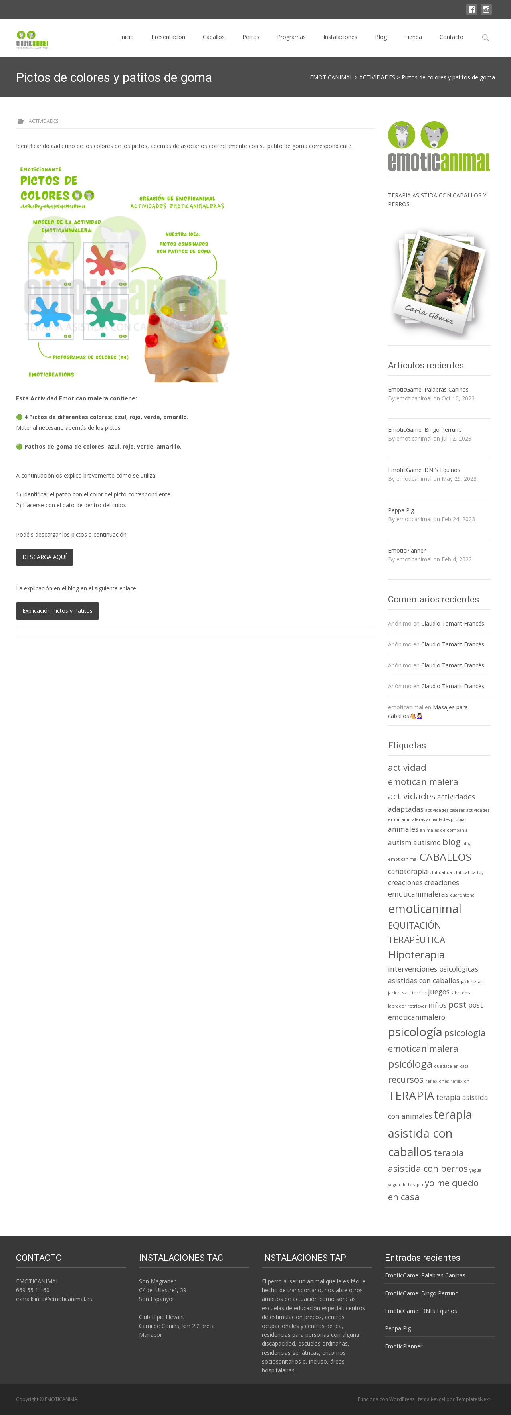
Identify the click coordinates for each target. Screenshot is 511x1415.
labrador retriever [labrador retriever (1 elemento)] (407, 1006)
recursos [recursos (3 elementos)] (406, 1079)
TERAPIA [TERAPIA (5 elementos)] (411, 1096)
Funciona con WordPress (387, 1399)
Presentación (168, 44)
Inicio (127, 44)
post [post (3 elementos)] (457, 1004)
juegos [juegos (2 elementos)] (439, 991)
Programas (291, 44)
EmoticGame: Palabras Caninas (428, 389)
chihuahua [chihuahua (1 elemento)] (441, 872)
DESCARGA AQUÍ (44, 557)
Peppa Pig (401, 510)
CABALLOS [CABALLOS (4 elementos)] (445, 857)
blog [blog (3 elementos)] (451, 842)
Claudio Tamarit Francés (452, 623)
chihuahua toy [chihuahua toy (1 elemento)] (468, 872)
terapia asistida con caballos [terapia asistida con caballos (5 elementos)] (430, 1133)
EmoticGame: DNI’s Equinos (424, 470)
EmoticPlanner (407, 550)
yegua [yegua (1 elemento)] (475, 1170)
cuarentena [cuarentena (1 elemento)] (462, 895)
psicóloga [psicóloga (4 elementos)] (410, 1064)
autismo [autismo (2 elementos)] (427, 842)
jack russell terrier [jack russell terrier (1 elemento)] (407, 993)
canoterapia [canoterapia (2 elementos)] (408, 871)
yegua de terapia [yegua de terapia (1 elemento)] (405, 1184)
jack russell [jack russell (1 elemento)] (472, 981)
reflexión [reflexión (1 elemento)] (459, 1081)
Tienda (413, 44)
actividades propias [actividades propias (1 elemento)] (446, 819)
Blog (381, 44)
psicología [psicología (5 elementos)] (415, 1032)
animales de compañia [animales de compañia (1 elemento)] (444, 830)
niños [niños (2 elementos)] (437, 1005)
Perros (250, 44)
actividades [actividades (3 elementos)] (412, 796)
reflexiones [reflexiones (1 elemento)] (437, 1081)
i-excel (438, 1399)
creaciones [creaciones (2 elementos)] (405, 882)
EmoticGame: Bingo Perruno (425, 429)
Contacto (451, 44)
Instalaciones (340, 44)
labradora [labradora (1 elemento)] (461, 993)
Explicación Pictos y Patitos (57, 610)
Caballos (214, 44)
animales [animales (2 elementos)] (403, 829)
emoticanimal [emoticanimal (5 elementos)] (424, 909)
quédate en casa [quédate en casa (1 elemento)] (451, 1066)
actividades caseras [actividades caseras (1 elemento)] (445, 810)
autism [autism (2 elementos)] (400, 842)
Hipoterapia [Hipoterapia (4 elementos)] (416, 954)
